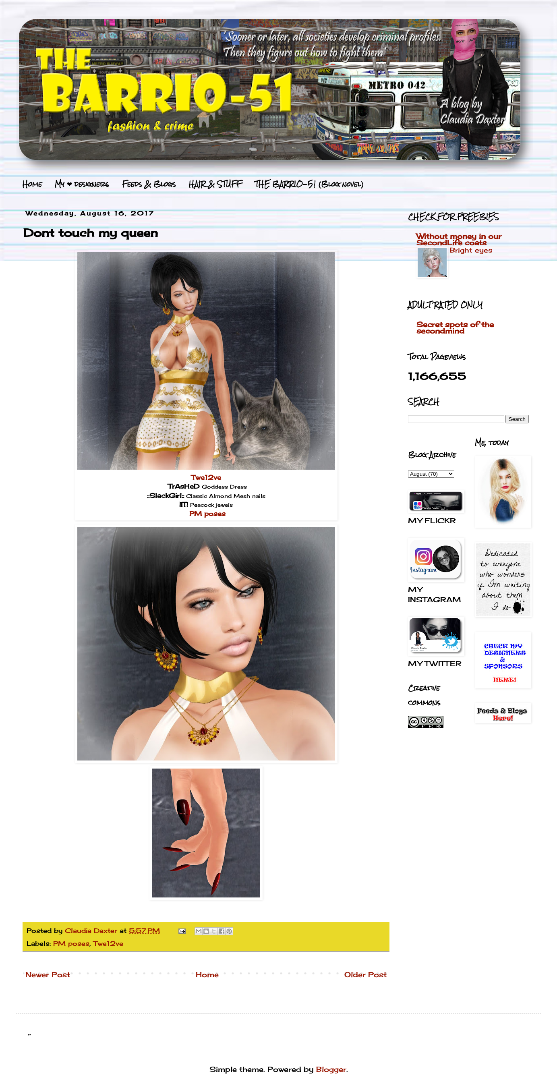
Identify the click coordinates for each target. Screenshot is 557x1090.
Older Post (365, 974)
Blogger (331, 1069)
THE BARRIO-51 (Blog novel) (309, 184)
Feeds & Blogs (149, 184)
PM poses (207, 514)
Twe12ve (206, 477)
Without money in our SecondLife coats (458, 239)
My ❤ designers (82, 184)
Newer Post (47, 974)
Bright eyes (471, 250)
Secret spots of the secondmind (455, 327)
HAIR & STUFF (215, 184)
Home (32, 184)
